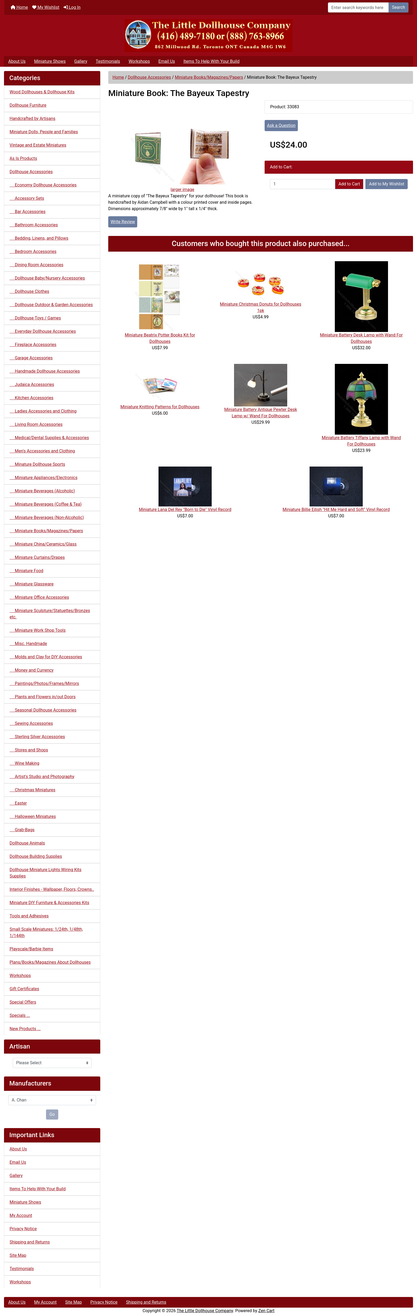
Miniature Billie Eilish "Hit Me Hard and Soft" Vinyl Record (336, 509)
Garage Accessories (31, 357)
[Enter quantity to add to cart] (302, 184)
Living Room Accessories (36, 424)
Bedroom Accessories (33, 251)
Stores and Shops (29, 749)
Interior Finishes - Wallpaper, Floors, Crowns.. (52, 889)
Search (398, 7)
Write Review (123, 221)
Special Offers (23, 1002)
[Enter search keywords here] (358, 7)
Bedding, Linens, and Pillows (39, 238)
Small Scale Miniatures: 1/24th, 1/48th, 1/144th (46, 932)
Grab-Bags (22, 829)
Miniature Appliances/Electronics (43, 477)
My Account (21, 1215)
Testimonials (108, 61)
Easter (18, 803)
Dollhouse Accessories (149, 77)
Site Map (18, 1255)
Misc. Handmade (28, 643)
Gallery (80, 61)
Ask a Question (281, 125)
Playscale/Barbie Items (31, 948)
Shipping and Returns (30, 1242)
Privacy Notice (23, 1228)
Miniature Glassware (31, 584)
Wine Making (24, 763)
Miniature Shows (50, 61)
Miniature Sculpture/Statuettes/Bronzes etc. (50, 613)
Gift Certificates (24, 988)
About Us (17, 61)
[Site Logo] (208, 35)
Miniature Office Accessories (39, 597)
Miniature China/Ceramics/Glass (43, 544)
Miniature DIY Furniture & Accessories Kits (49, 902)
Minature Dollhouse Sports (37, 464)
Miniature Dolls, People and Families (44, 131)
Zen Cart (266, 1310)
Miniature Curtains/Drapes (37, 557)
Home (19, 7)
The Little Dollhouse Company (205, 1310)
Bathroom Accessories (34, 224)
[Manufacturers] (52, 1100)
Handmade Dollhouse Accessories (45, 371)
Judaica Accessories (32, 384)
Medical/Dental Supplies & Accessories (49, 437)
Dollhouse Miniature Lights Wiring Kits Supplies (45, 873)
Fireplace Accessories (33, 344)
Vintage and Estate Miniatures (38, 145)
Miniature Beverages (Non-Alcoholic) (47, 517)
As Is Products (23, 158)
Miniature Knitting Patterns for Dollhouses (159, 406)
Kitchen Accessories (31, 397)
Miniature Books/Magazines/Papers (209, 77)
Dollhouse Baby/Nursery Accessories (47, 278)
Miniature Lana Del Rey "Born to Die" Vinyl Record (185, 509)
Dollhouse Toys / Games (35, 318)
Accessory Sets (27, 198)
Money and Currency (31, 670)
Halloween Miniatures (33, 816)
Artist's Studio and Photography (42, 776)
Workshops (139, 61)
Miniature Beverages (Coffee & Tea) (46, 504)
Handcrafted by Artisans (32, 118)
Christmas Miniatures (32, 789)
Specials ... (20, 1015)
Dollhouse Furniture (28, 105)
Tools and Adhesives (29, 915)
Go (52, 1114)
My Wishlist (45, 7)
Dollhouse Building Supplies (36, 856)
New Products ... (25, 1028)
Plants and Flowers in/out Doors (43, 696)
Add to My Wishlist (386, 183)
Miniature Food (26, 570)
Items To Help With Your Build (212, 61)
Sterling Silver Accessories (37, 736)
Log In (72, 7)
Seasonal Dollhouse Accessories (43, 710)
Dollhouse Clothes (29, 291)
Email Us (166, 61)
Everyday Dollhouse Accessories (43, 331)
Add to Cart (349, 183)
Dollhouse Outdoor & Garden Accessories (51, 304)
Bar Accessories (27, 211)
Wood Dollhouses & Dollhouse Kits (42, 91)
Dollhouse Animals (27, 843)
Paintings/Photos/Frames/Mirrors (44, 683)
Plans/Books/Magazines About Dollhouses (50, 962)
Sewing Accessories (31, 723)
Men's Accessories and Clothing (42, 451)
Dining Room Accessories (36, 264)
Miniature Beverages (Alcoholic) (42, 490)
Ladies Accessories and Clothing (43, 411)
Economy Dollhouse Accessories (43, 185)
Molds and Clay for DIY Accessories (46, 656)
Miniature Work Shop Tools (38, 630)
